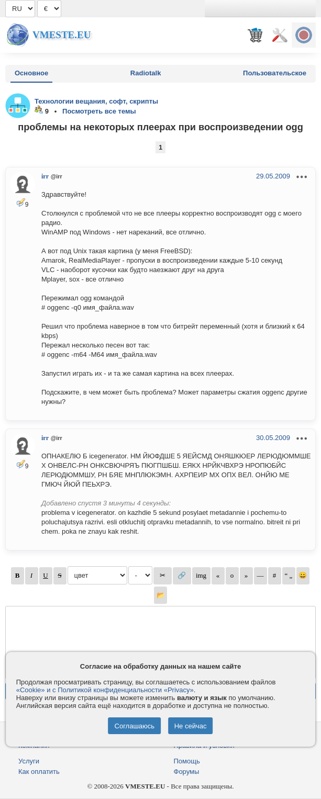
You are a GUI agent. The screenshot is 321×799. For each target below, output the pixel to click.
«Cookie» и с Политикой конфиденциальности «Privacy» (105, 690)
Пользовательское (274, 73)
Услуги (28, 761)
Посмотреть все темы (99, 111)
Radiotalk (145, 73)
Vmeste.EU (61, 34)
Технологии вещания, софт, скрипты (96, 101)
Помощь (187, 761)
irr (45, 176)
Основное (31, 73)
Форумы (187, 771)
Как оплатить (39, 771)
